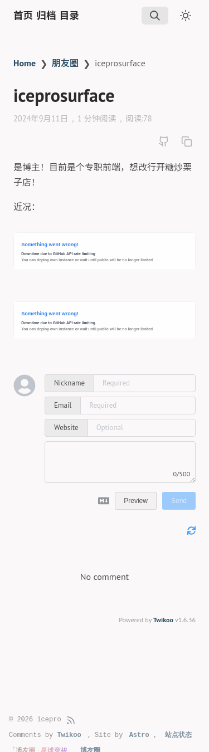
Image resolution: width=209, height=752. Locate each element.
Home (24, 63)
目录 (69, 15)
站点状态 (178, 735)
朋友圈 (65, 63)
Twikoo (163, 620)
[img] (155, 16)
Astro (139, 735)
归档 (46, 15)
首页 (23, 15)
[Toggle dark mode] (186, 16)
